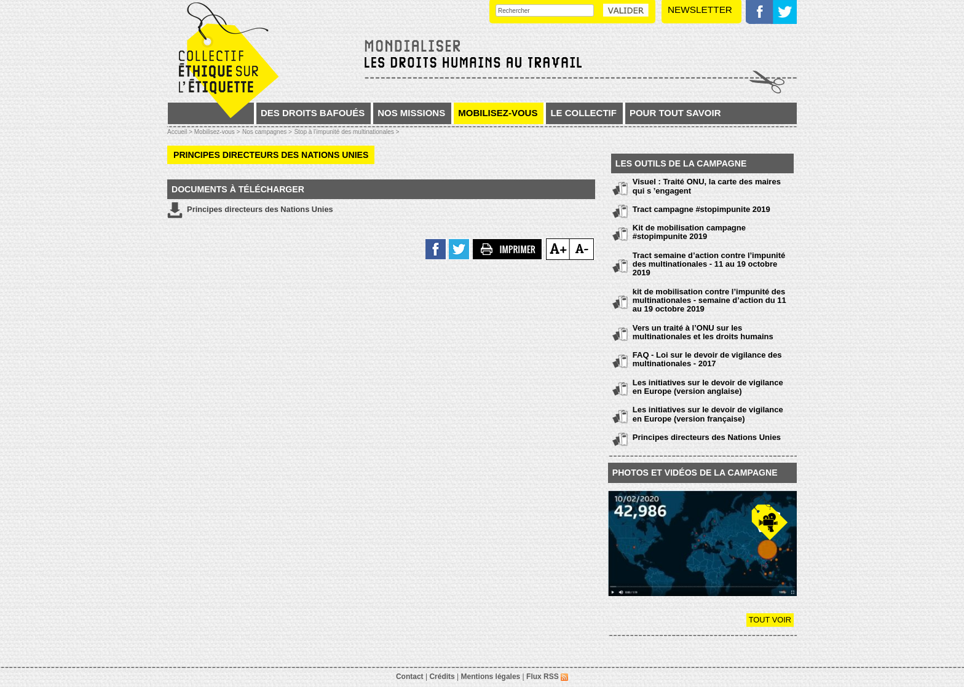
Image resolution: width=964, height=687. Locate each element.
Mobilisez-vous (497, 113)
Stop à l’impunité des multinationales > (346, 131)
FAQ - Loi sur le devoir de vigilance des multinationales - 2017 (707, 359)
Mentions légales (491, 676)
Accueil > (180, 131)
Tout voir (770, 619)
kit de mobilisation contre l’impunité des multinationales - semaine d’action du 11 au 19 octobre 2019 (709, 300)
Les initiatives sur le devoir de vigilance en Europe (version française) (708, 414)
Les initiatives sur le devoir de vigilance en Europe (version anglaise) (708, 387)
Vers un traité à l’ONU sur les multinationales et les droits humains (703, 332)
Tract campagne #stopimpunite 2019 (701, 209)
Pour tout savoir (675, 113)
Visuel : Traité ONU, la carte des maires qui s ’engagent (707, 186)
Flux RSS (547, 676)
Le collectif (583, 113)
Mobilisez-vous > (217, 131)
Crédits (441, 676)
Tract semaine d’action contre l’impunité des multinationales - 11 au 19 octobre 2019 (709, 264)
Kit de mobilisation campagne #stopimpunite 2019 (689, 232)
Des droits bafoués (313, 113)
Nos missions (411, 113)
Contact (410, 676)
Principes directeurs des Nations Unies (250, 210)
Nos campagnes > (267, 131)
